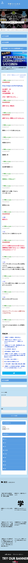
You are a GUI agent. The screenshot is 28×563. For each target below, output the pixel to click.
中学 (5, 442)
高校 (5, 468)
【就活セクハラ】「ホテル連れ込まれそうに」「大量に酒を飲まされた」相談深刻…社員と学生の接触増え (7, 524)
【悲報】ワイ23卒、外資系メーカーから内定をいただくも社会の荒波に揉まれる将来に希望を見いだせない (14, 355)
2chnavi (3, 426)
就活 (12, 22)
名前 (2, 408)
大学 (5, 446)
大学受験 (6, 450)
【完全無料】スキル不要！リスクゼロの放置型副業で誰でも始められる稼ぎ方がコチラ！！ (13, 68)
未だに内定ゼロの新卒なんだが (11, 361)
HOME (3, 29)
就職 (5, 464)
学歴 (5, 457)
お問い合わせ (8, 554)
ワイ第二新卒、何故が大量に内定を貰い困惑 (14, 364)
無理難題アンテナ (5, 429)
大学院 (5, 453)
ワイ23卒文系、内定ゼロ (10, 349)
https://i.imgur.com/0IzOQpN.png (12, 86)
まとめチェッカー (5, 428)
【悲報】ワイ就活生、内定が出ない (12, 337)
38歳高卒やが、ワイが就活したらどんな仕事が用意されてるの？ (20, 524)
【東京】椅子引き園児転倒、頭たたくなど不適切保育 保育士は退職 (7, 495)
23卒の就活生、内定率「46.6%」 (12, 351)
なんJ (16, 22)
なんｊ (25, 52)
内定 (18, 22)
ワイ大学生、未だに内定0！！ (11, 359)
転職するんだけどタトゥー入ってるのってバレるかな (20, 509)
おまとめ (4, 427)
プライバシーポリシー (18, 554)
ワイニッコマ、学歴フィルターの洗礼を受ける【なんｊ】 (20, 540)
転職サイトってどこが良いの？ (7, 509)
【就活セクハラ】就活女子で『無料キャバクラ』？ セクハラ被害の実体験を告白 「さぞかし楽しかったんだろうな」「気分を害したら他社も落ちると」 (7, 542)
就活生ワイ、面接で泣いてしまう (20, 494)
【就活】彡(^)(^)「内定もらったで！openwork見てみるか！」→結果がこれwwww (13, 341)
